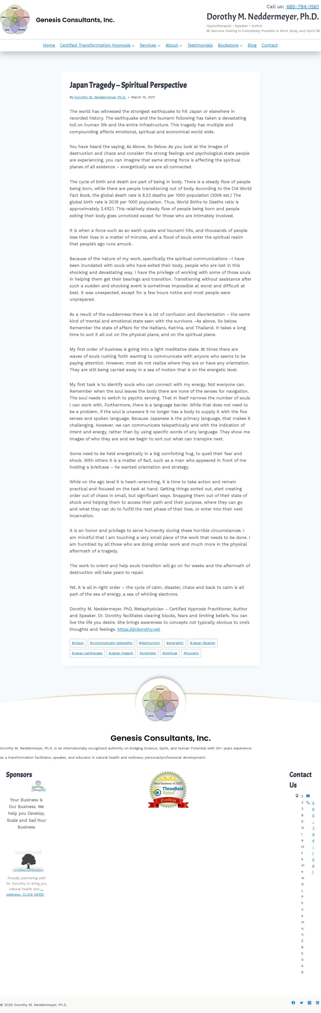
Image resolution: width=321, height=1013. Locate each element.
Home (49, 45)
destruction (149, 643)
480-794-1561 (302, 6)
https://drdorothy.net (138, 629)
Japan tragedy (121, 653)
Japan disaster (202, 643)
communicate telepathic (111, 643)
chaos (78, 643)
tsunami (191, 653)
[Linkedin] (317, 1002)
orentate (148, 653)
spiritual (169, 653)
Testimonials (200, 45)
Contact (270, 45)
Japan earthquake (87, 653)
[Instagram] (309, 1002)
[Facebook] (293, 1002)
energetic (175, 643)
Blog (252, 45)
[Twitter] (301, 1002)
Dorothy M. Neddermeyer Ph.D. (100, 97)
